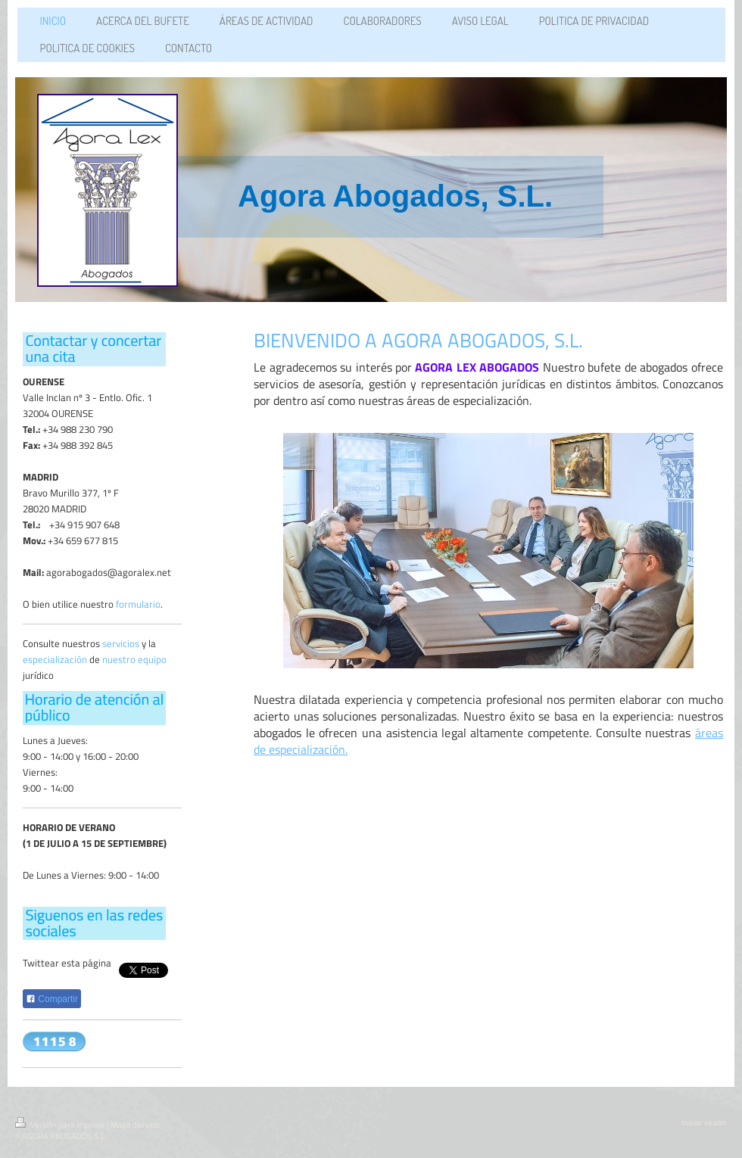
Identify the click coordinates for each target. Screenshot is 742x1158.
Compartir (52, 999)
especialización (55, 659)
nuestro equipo (134, 659)
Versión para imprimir (61, 1125)
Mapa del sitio (135, 1125)
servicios (120, 643)
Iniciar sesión (704, 1122)
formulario (138, 604)
